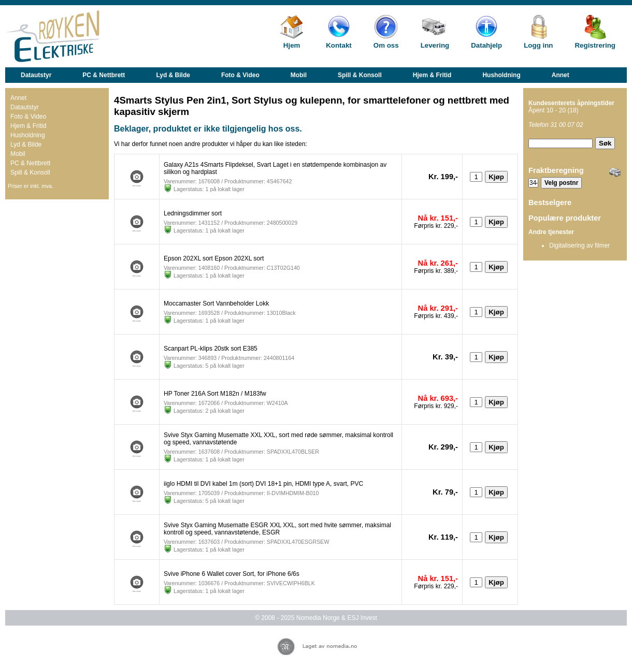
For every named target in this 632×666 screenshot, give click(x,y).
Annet (560, 75)
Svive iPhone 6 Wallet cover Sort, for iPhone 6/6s (231, 573)
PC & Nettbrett (103, 75)
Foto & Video (240, 75)
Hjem (291, 45)
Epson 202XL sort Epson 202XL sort (214, 258)
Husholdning (501, 75)
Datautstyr (36, 75)
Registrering (594, 45)
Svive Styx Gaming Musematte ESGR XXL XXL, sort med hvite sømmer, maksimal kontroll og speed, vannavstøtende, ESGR (277, 529)
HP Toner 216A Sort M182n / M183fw (215, 393)
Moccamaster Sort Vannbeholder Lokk (216, 303)
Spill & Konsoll (360, 75)
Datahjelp (486, 45)
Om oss (386, 45)
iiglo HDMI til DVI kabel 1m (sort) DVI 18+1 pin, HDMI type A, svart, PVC (263, 483)
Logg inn (538, 45)
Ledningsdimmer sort (193, 213)
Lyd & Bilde (173, 75)
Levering (435, 45)
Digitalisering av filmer (579, 245)
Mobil (299, 75)
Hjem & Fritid (432, 75)
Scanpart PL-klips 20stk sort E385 (210, 348)
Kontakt (339, 45)
